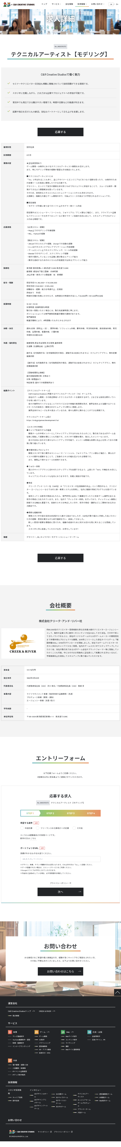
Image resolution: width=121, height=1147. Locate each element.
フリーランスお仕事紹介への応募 (52, 828)
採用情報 (81, 4)
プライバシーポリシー (60, 883)
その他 (77, 828)
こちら (33, 838)
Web (70, 1032)
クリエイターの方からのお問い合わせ (59, 1128)
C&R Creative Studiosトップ (21, 1011)
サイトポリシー (43, 1137)
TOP (117, 992)
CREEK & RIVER (47, 1011)
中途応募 (26, 828)
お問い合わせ (97, 4)
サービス (55, 4)
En (117, 4)
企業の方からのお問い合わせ (22, 1128)
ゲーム (44, 1032)
